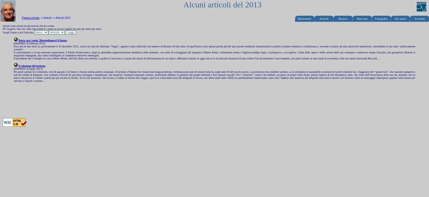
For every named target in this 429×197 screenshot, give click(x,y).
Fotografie (381, 18)
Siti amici (400, 18)
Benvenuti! (305, 18)
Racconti (362, 18)
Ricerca (343, 18)
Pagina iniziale (31, 17)
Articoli (324, 18)
